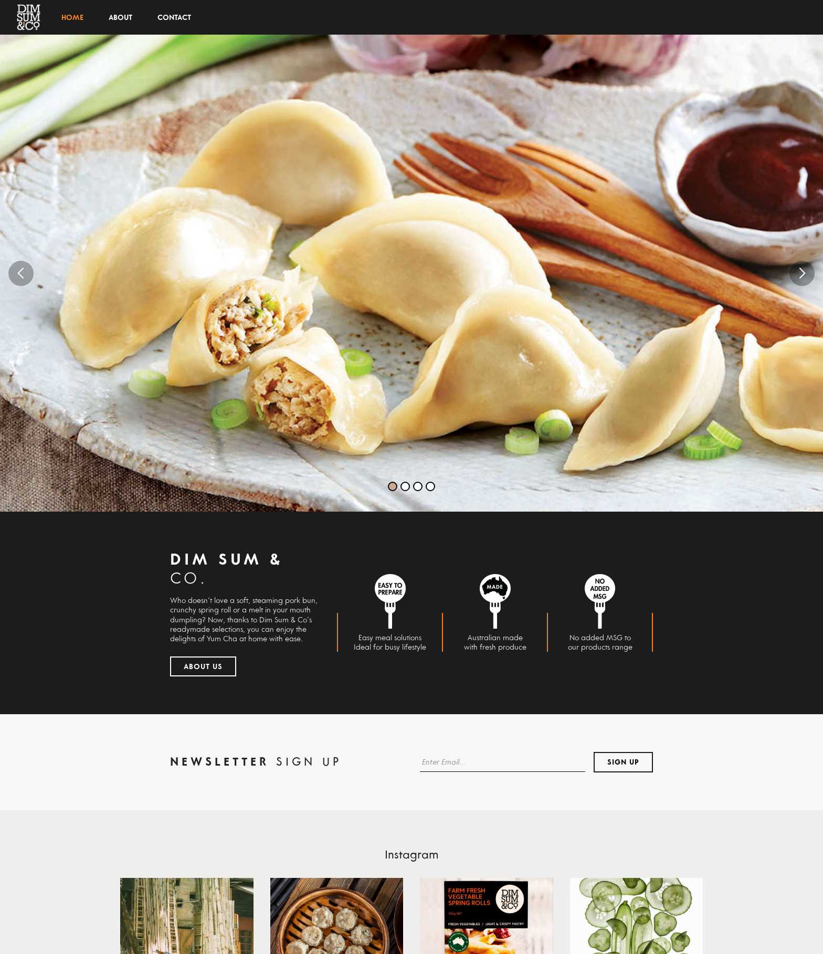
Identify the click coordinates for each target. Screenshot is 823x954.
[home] (28, 17)
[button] (21, 273)
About (120, 17)
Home (72, 17)
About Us (203, 666)
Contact (174, 17)
